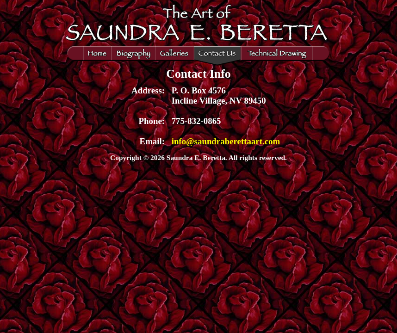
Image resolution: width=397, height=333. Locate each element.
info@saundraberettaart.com (226, 141)
